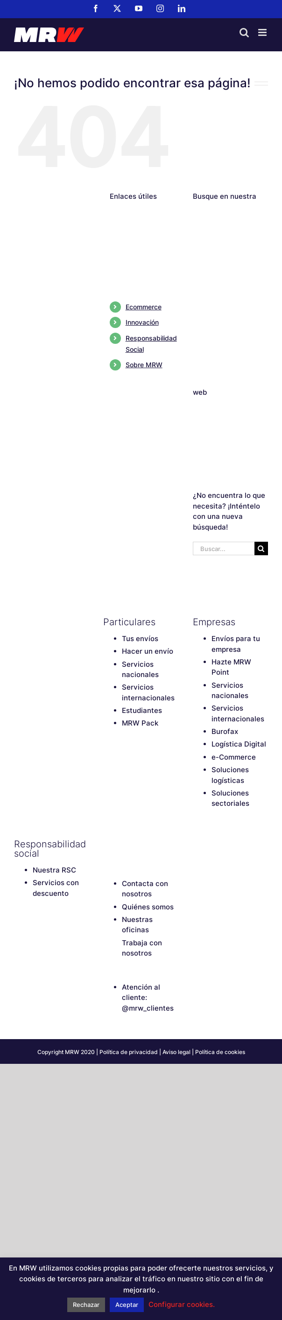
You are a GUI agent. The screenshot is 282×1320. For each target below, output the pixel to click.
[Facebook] (108, 844)
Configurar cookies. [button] (181, 1304)
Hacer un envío (147, 651)
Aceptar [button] (126, 1304)
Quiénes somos (148, 906)
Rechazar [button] (86, 1304)
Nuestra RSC (54, 870)
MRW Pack (140, 723)
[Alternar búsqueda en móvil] (244, 32)
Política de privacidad (128, 1051)
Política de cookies (220, 1051)
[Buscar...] (223, 548)
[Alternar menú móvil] (263, 32)
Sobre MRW (144, 365)
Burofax (225, 731)
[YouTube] (140, 844)
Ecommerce (144, 307)
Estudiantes (142, 710)
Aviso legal (176, 1051)
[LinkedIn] (173, 844)
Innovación (142, 322)
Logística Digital (239, 744)
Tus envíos (140, 638)
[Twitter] (124, 844)
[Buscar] (261, 548)
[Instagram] (157, 844)
